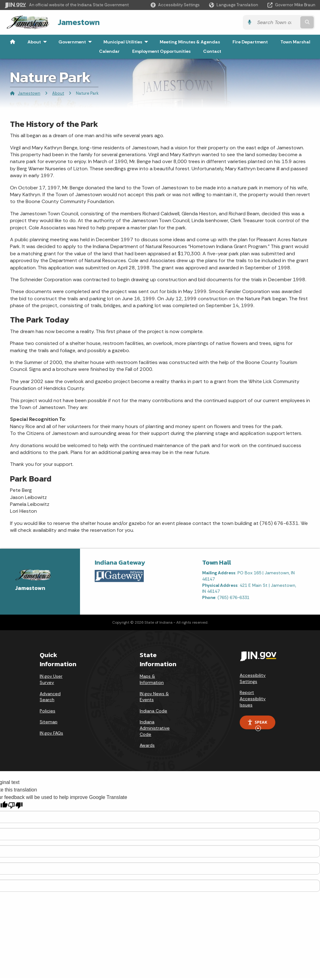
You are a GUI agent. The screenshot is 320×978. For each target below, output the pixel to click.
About (58, 93)
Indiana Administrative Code (155, 728)
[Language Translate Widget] (234, 5)
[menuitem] (12, 42)
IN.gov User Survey (51, 679)
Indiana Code (153, 711)
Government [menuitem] (76, 42)
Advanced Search (50, 696)
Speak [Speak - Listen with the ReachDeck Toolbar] (257, 724)
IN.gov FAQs (51, 733)
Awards (147, 745)
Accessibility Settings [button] (253, 678)
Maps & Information (152, 679)
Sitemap (49, 722)
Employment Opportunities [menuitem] (161, 51)
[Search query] (278, 22)
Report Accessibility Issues (253, 698)
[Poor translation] (15, 805)
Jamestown (78, 22)
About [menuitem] (39, 42)
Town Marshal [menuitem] (295, 42)
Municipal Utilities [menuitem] (127, 42)
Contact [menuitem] (212, 51)
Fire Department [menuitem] (250, 42)
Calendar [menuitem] (109, 51)
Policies (47, 711)
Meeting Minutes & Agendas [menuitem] (190, 42)
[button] (175, 5)
